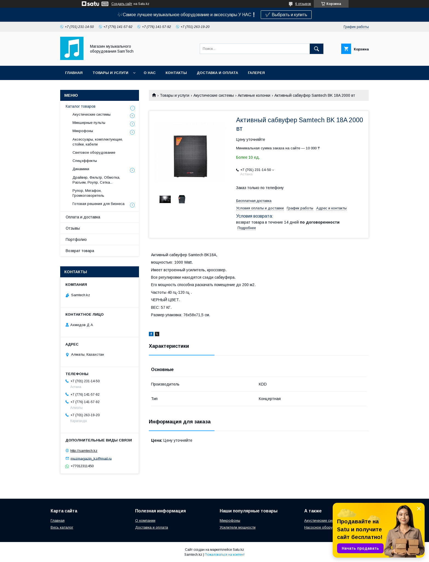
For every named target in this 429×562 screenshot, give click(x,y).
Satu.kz (238, 550)
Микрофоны (83, 131)
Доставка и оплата (217, 73)
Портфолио (76, 239)
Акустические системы (213, 95)
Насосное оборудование (325, 527)
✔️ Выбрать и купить (286, 14)
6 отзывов (303, 4)
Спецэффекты (85, 161)
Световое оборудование (94, 152)
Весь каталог (62, 527)
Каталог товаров (80, 106)
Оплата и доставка (83, 217)
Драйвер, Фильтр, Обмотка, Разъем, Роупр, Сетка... (96, 179)
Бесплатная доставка (253, 201)
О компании (145, 520)
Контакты (176, 73)
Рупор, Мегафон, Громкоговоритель (88, 193)
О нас (150, 73)
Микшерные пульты (89, 123)
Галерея (256, 73)
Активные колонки (254, 95)
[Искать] (316, 49)
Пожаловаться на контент (225, 555)
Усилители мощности (238, 527)
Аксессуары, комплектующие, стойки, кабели (98, 141)
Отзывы (73, 228)
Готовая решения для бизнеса (98, 204)
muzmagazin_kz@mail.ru (91, 458)
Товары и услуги (110, 73)
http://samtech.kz (83, 451)
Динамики (81, 169)
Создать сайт (121, 4)
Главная (74, 73)
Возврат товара (80, 251)
